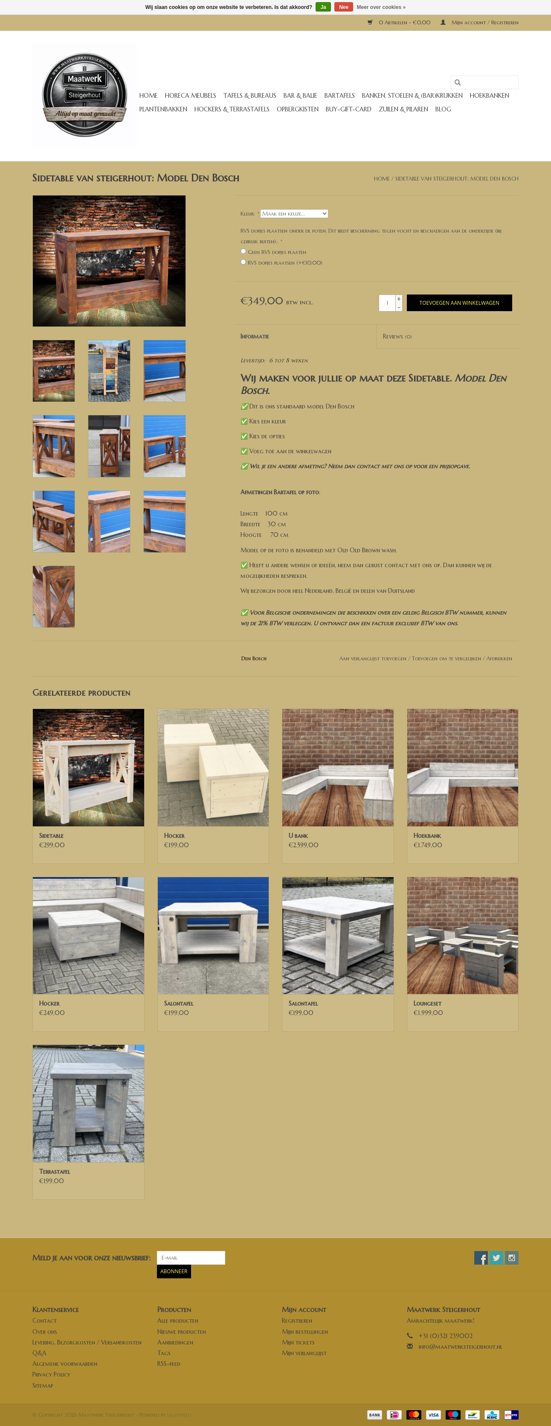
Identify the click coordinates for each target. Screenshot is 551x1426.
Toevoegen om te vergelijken (447, 658)
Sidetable (51, 836)
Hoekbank (427, 836)
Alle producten (177, 1320)
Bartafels (340, 95)
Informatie (255, 336)
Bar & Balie (300, 95)
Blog (443, 109)
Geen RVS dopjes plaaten (277, 252)
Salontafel (178, 1003)
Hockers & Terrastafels (232, 109)
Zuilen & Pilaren (403, 109)
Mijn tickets (298, 1342)
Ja (323, 7)
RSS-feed (168, 1364)
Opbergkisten (298, 109)
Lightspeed (179, 1414)
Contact (44, 1320)
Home (148, 95)
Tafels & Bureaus (249, 95)
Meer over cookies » (381, 7)
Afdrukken (499, 658)
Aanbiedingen (175, 1342)
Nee (343, 7)
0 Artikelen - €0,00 (400, 22)
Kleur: (249, 213)
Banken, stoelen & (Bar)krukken (412, 95)
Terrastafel (54, 1171)
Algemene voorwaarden (64, 1364)
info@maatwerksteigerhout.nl (460, 1346)
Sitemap (42, 1385)
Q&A (39, 1353)
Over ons (44, 1332)
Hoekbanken (489, 95)
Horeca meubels (190, 95)
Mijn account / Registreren (480, 22)
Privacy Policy (51, 1374)
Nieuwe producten (181, 1332)
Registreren (297, 1320)
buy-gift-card (348, 109)
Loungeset (427, 1003)
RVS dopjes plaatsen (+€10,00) (285, 263)
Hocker (174, 836)
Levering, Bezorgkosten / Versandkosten (87, 1342)
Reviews (397, 336)
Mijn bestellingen (305, 1332)
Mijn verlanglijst (304, 1353)
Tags (164, 1353)
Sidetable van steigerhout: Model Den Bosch (457, 178)
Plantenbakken (163, 109)
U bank (298, 836)
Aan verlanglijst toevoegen (372, 658)
